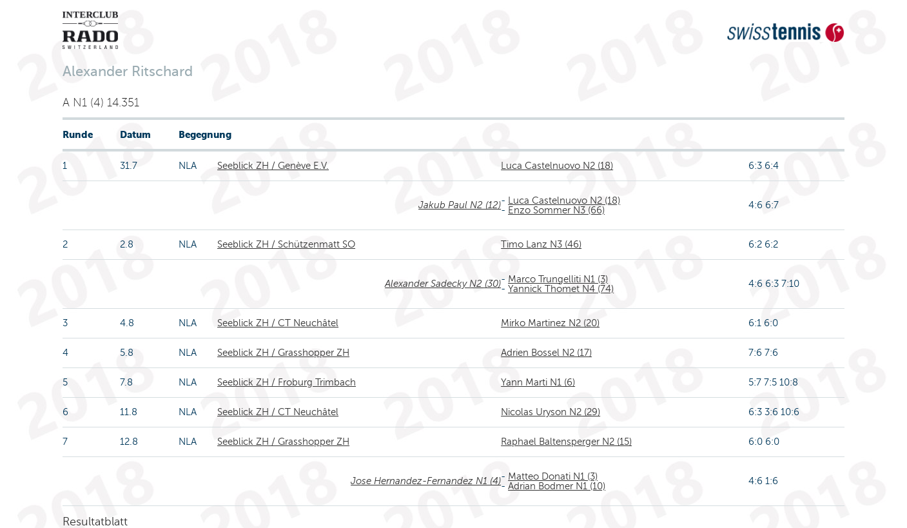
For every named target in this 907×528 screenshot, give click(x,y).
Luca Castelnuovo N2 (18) (557, 166)
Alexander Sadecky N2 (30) (443, 284)
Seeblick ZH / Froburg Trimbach (286, 382)
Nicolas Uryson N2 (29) (550, 412)
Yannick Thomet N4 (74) (561, 289)
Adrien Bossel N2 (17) (546, 352)
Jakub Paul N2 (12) (459, 205)
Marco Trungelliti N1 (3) (558, 279)
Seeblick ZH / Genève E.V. (273, 166)
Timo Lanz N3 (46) (541, 244)
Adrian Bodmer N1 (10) (556, 486)
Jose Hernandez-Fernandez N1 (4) (426, 481)
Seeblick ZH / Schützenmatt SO (286, 244)
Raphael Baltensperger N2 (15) (566, 441)
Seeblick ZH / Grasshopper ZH (283, 352)
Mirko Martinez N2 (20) (550, 323)
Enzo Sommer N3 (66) (556, 210)
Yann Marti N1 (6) (538, 382)
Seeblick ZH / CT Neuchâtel (277, 323)
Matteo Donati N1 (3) (553, 476)
